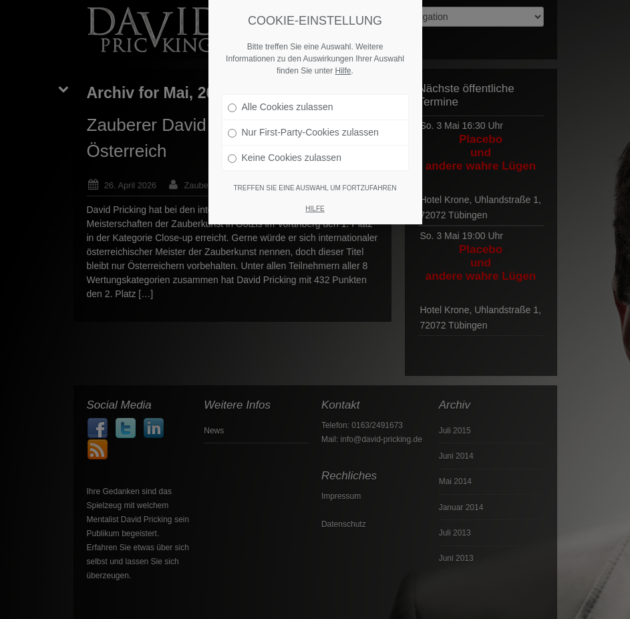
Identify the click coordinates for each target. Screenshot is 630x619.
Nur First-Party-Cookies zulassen (303, 126)
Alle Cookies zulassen (280, 100)
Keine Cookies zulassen (284, 151)
